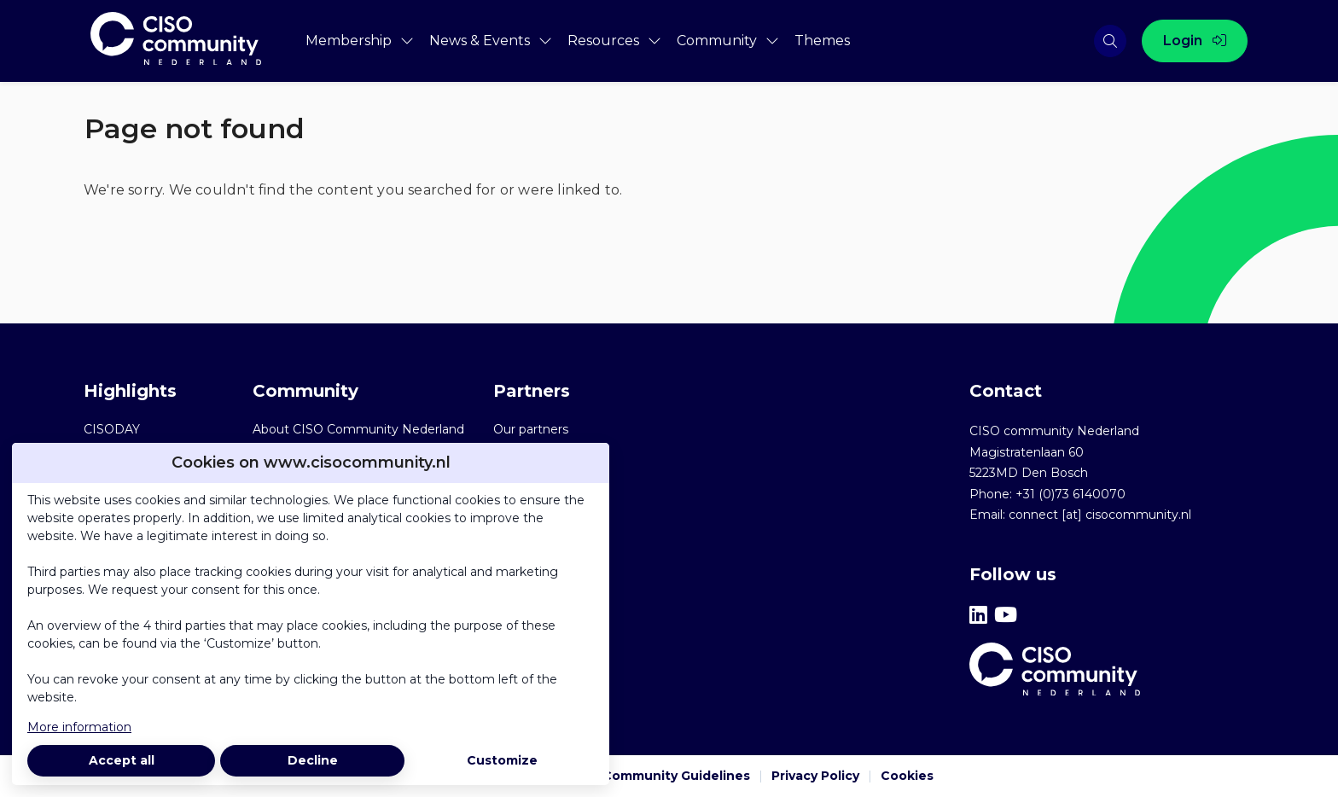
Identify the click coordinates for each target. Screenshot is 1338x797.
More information (79, 727)
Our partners (530, 429)
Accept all (121, 760)
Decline (313, 760)
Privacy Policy (815, 775)
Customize (502, 760)
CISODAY (112, 429)
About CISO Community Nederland (358, 429)
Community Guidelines (676, 775)
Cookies (907, 775)
